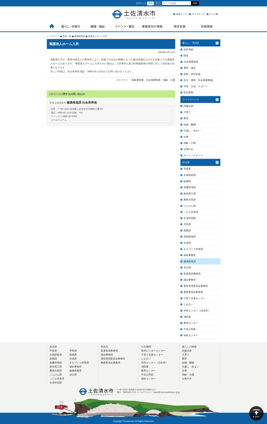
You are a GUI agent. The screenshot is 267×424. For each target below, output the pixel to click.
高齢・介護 (169, 80)
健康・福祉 (97, 27)
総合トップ (181, 14)
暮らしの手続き (70, 27)
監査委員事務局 (192, 273)
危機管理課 (190, 187)
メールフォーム (59, 120)
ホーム (52, 27)
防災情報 (188, 92)
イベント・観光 (125, 27)
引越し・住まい (192, 130)
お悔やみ (188, 149)
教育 (186, 118)
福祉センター (191, 335)
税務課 (187, 230)
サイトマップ (198, 14)
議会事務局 (190, 279)
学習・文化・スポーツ (196, 86)
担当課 (186, 162)
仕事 (186, 136)
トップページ (53, 36)
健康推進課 (79, 36)
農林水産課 (190, 199)
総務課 (187, 181)
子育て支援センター (194, 298)
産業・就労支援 (192, 74)
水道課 (187, 242)
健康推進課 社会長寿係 (82, 102)
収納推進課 (190, 236)
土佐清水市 (133, 14)
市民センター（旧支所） (197, 310)
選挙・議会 (190, 67)
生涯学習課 (190, 218)
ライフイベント (190, 99)
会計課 (187, 267)
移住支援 (179, 27)
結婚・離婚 (190, 124)
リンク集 (214, 14)
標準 (150, 3)
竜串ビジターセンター (153, 350)
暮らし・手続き (190, 42)
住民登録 (188, 49)
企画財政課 (190, 175)
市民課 (187, 224)
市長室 (187, 168)
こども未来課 (191, 212)
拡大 (158, 3)
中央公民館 (190, 329)
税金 (186, 55)
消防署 (187, 316)
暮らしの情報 (189, 346)
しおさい (188, 304)
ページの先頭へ (256, 413)
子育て (187, 112)
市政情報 (206, 27)
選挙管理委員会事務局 (196, 286)
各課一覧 (67, 36)
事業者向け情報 (152, 27)
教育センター (191, 323)
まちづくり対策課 (193, 249)
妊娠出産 (188, 106)
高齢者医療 (138, 80)
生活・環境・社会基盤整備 (198, 80)
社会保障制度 (153, 80)
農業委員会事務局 (193, 292)
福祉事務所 (190, 255)
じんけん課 (190, 205)
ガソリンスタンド (193, 155)
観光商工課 (190, 193)
